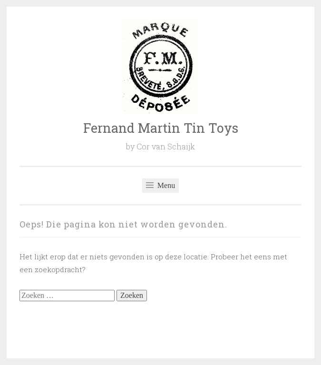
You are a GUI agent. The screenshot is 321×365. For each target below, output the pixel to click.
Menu (160, 185)
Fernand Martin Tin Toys (160, 127)
